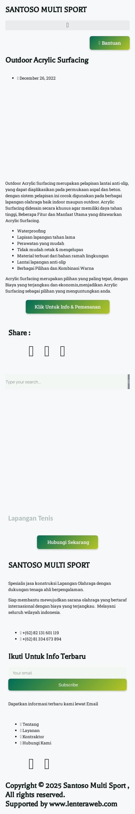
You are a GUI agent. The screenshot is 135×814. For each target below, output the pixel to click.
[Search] (129, 381)
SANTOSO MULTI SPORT (45, 10)
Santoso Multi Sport (94, 785)
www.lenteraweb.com (83, 804)
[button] (67, 25)
